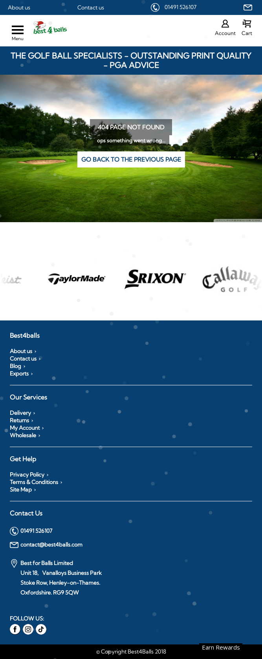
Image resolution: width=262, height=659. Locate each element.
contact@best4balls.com (46, 545)
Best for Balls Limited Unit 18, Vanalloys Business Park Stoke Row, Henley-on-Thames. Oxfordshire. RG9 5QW (56, 577)
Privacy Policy (27, 474)
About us (19, 7)
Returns (19, 420)
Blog (15, 366)
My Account (25, 428)
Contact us (90, 7)
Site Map (21, 489)
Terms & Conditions (34, 482)
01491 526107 (180, 7)
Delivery (20, 413)
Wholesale (23, 435)
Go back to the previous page (131, 159)
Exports (19, 373)
